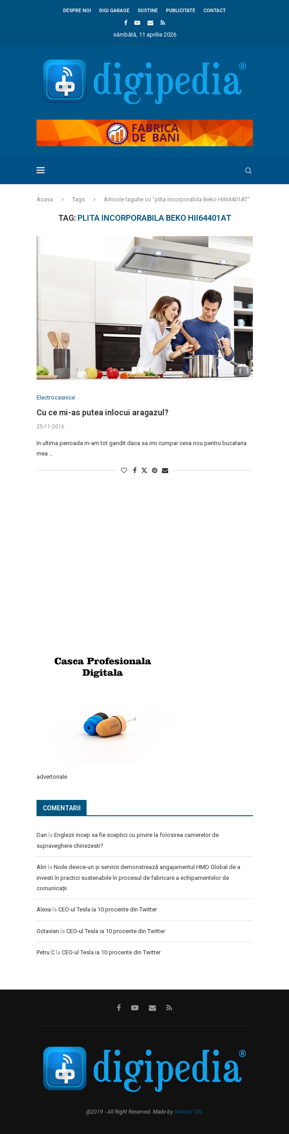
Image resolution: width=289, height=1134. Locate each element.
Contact (214, 11)
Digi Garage (114, 11)
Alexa (44, 909)
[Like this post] (124, 470)
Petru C (46, 952)
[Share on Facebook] (135, 470)
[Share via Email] (165, 470)
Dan (42, 835)
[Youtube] (137, 22)
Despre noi (77, 11)
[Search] (248, 171)
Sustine (148, 11)
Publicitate (180, 11)
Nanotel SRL (188, 1112)
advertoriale (52, 776)
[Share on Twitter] (144, 470)
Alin (41, 867)
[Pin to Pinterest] (154, 470)
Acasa (45, 199)
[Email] (150, 22)
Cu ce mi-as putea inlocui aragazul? (103, 412)
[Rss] (163, 22)
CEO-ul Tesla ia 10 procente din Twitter (107, 909)
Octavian (48, 931)
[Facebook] (125, 22)
